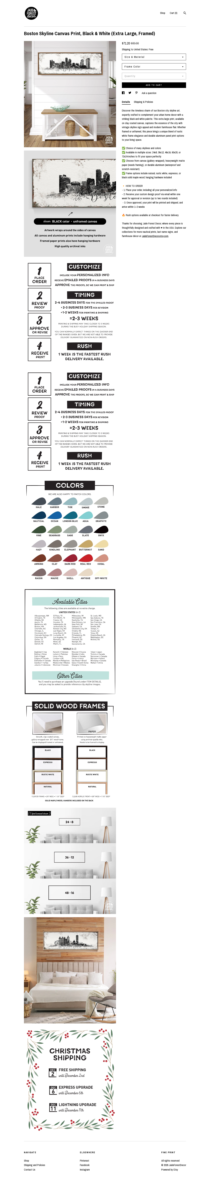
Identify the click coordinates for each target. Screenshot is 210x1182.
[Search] (185, 13)
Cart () (173, 13)
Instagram (85, 1169)
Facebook (84, 1165)
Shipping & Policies (143, 102)
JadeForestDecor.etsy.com (155, 236)
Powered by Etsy (169, 1169)
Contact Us (29, 1169)
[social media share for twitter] (130, 93)
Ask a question (149, 93)
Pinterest (84, 1160)
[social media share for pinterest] (136, 93)
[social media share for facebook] (123, 93)
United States (141, 49)
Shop (162, 13)
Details (126, 102)
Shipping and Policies (34, 1165)
